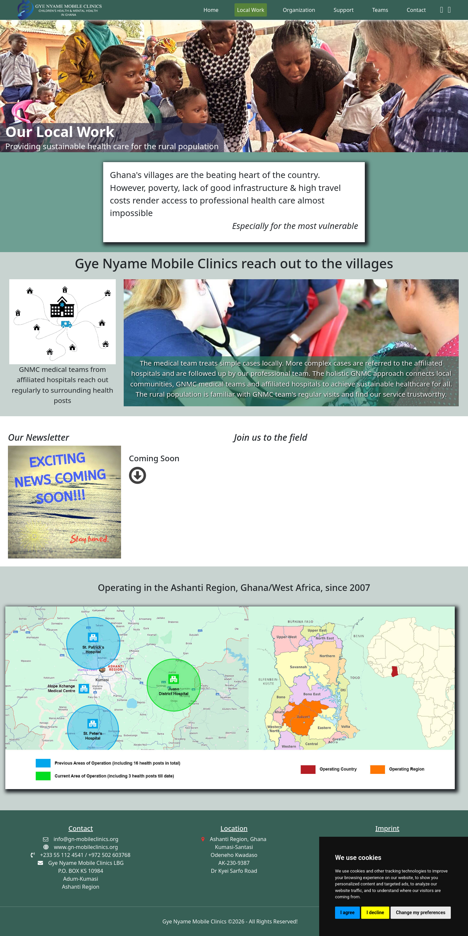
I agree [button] (347, 912)
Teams (380, 10)
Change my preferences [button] (420, 912)
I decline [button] (375, 912)
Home (211, 10)
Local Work (250, 10)
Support (344, 10)
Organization (299, 10)
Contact (416, 10)
